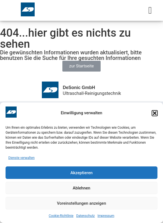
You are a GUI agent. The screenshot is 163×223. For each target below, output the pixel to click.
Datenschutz (85, 216)
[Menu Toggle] (150, 10)
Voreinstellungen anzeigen (81, 203)
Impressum (106, 216)
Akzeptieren (81, 172)
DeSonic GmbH (79, 87)
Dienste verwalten (21, 158)
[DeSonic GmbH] (50, 90)
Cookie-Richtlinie (61, 216)
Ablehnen (81, 188)
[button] (154, 113)
